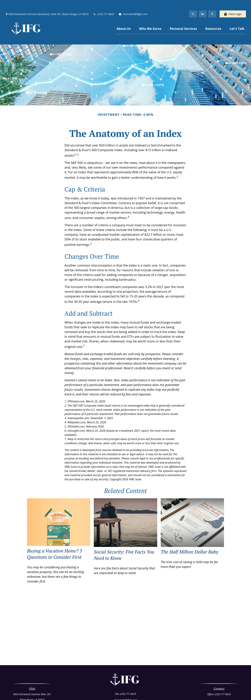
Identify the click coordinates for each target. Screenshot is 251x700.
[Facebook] (212, 3)
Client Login (233, 3)
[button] (123, 18)
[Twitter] (193, 3)
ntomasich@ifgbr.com (133, 3)
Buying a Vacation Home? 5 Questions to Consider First (54, 538)
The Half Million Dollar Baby (189, 536)
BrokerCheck (159, 692)
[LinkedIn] (203, 3)
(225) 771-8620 (103, 3)
